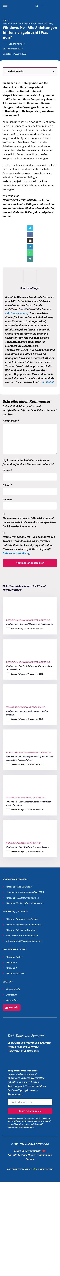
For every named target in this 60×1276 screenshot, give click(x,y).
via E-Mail (48, 382)
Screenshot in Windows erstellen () (25, 892)
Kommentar (11, 420)
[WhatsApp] (30, 253)
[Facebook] (30, 234)
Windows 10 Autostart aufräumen (22, 897)
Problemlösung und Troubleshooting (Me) (26, 707)
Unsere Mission (13, 989)
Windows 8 (11, 962)
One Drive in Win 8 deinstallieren (22, 935)
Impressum (11, 994)
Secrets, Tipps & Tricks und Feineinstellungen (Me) (28, 752)
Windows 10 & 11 (14, 956)
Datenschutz (12, 1000)
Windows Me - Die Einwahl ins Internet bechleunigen (29, 624)
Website (7, 499)
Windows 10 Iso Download (19, 886)
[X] (30, 228)
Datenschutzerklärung (16, 553)
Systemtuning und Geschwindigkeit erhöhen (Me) (28, 620)
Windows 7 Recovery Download (21, 930)
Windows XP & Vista (15, 973)
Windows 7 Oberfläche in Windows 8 (24, 924)
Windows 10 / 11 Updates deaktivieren (24, 903)
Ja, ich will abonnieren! (30, 1111)
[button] (12, 1007)
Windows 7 (11, 967)
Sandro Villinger (16, 43)
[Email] (30, 240)
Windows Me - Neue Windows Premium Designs (27, 847)
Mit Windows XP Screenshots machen (24, 941)
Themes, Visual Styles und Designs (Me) (23, 843)
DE (36, 5)
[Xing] (30, 259)
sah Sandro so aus (16, 313)
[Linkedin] (30, 247)
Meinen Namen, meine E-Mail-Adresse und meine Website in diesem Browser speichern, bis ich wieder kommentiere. (29, 522)
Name (7, 470)
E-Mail (7, 485)
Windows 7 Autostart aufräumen (22, 919)
